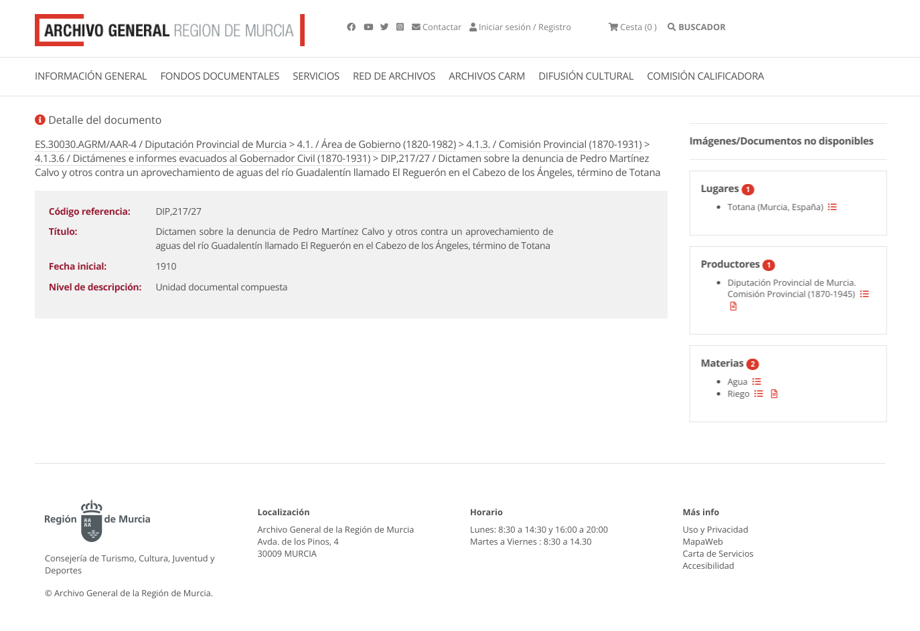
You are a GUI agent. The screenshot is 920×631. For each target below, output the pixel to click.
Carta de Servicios (718, 553)
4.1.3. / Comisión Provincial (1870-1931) (554, 144)
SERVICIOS (316, 76)
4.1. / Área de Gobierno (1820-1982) (376, 144)
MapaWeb (703, 541)
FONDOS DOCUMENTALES (219, 76)
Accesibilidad (709, 565)
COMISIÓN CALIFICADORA (705, 76)
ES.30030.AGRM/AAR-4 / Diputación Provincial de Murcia (161, 144)
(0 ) (633, 27)
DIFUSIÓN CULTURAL (585, 76)
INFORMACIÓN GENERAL (91, 76)
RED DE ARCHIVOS (394, 76)
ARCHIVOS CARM (487, 76)
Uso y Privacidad (716, 529)
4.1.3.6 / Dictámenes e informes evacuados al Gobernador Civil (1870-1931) (202, 158)
